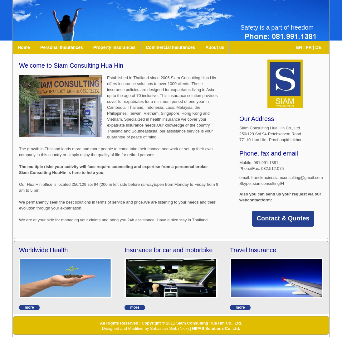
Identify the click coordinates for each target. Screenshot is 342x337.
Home (24, 47)
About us (214, 47)
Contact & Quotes (283, 218)
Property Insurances (114, 47)
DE (318, 47)
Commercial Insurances (170, 47)
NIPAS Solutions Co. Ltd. (216, 328)
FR (309, 47)
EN (299, 47)
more (29, 307)
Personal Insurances (61, 47)
